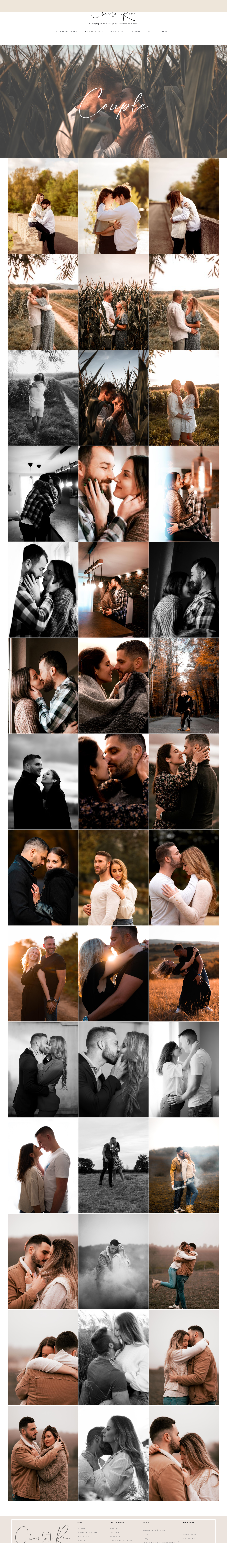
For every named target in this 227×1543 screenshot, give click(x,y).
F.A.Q (145, 1538)
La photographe (87, 1532)
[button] (93, 32)
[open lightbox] (43, 206)
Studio (114, 1528)
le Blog (81, 1540)
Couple (114, 1532)
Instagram (189, 1534)
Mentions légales (154, 1530)
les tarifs (83, 1536)
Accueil (81, 1528)
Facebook (189, 1538)
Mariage (115, 1536)
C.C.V (145, 1534)
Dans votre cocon (121, 1540)
